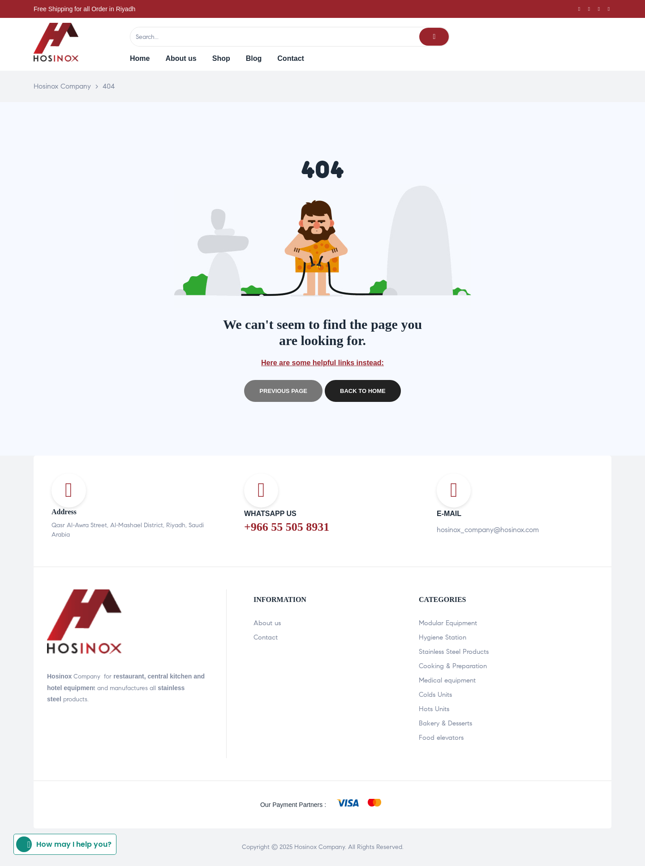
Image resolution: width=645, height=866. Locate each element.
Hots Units (434, 709)
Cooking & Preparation (453, 666)
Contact (266, 637)
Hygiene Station (442, 637)
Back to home (363, 391)
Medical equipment (447, 680)
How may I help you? (64, 844)
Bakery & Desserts (445, 723)
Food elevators (441, 738)
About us (267, 623)
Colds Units (435, 695)
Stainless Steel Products (454, 652)
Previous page (283, 391)
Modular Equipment (448, 623)
